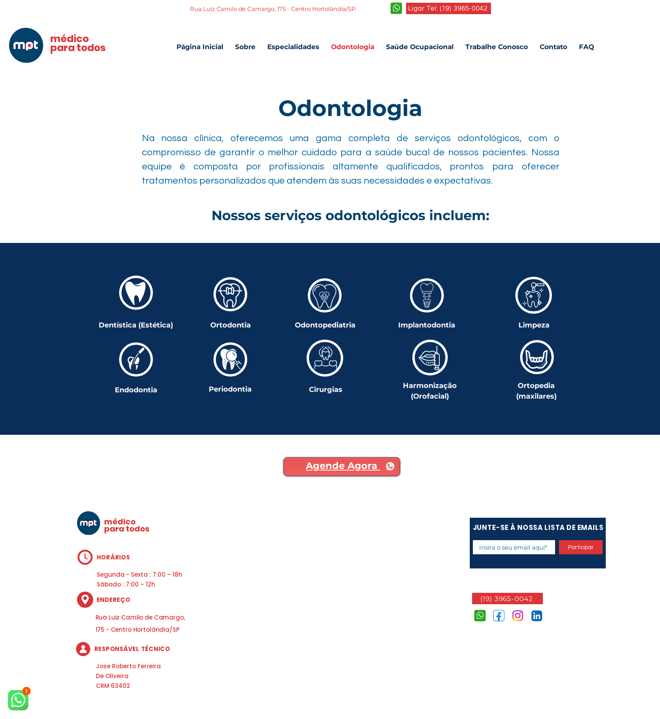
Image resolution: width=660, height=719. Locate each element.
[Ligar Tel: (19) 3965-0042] (448, 8)
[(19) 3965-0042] (507, 598)
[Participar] (581, 547)
